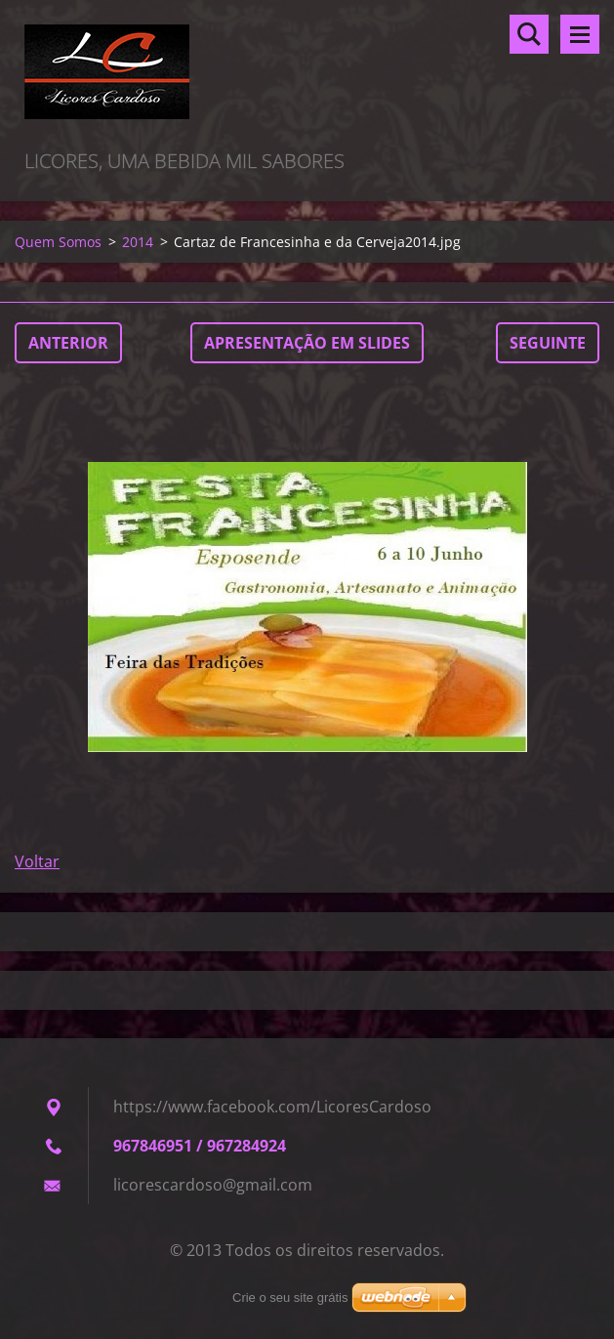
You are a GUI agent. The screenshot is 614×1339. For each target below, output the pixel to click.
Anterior (68, 343)
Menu (579, 34)
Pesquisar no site (529, 34)
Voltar (37, 861)
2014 (137, 241)
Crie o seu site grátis (290, 1297)
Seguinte (548, 343)
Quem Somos (58, 241)
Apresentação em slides (307, 343)
